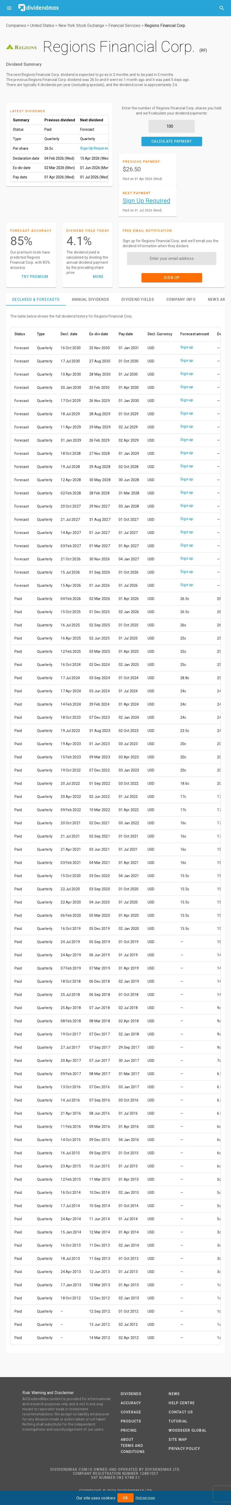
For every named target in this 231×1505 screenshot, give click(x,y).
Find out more (145, 1498)
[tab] (36, 299)
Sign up (186, 347)
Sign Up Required (94, 148)
